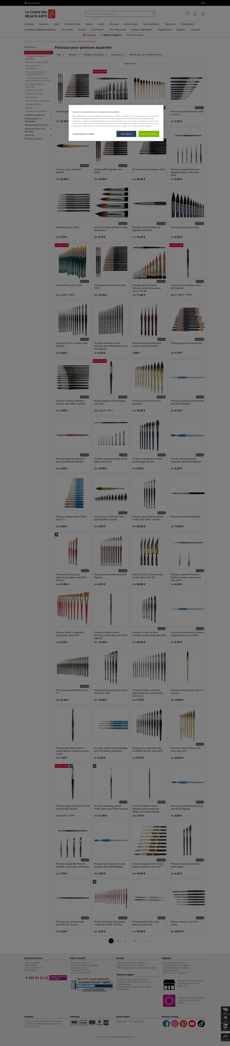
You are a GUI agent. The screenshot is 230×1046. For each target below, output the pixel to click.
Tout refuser (126, 134)
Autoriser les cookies (149, 134)
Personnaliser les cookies (83, 134)
